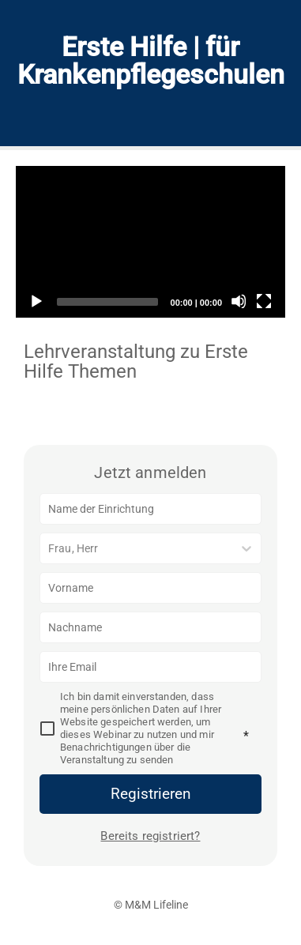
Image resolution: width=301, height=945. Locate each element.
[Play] (35, 301)
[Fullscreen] (264, 301)
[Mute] (238, 301)
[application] (150, 242)
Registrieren (151, 794)
